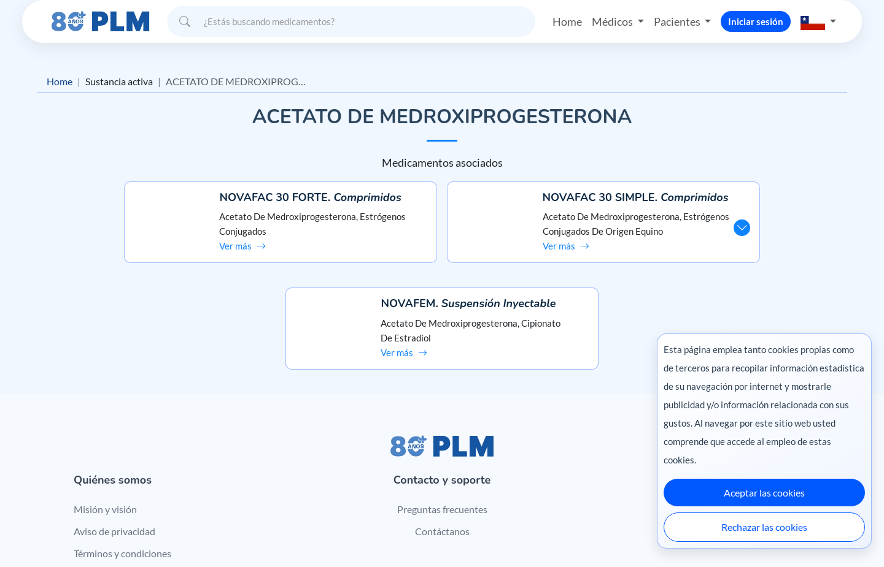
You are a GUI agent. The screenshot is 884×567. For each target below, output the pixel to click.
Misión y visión (105, 416)
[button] (818, 21)
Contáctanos (442, 438)
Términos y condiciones (122, 460)
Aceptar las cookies (764, 492)
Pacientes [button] (678, 21)
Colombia (624, 532)
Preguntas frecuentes (442, 416)
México (582, 532)
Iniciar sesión (755, 20)
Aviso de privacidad (114, 438)
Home (567, 21)
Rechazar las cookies (764, 527)
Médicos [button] (613, 21)
